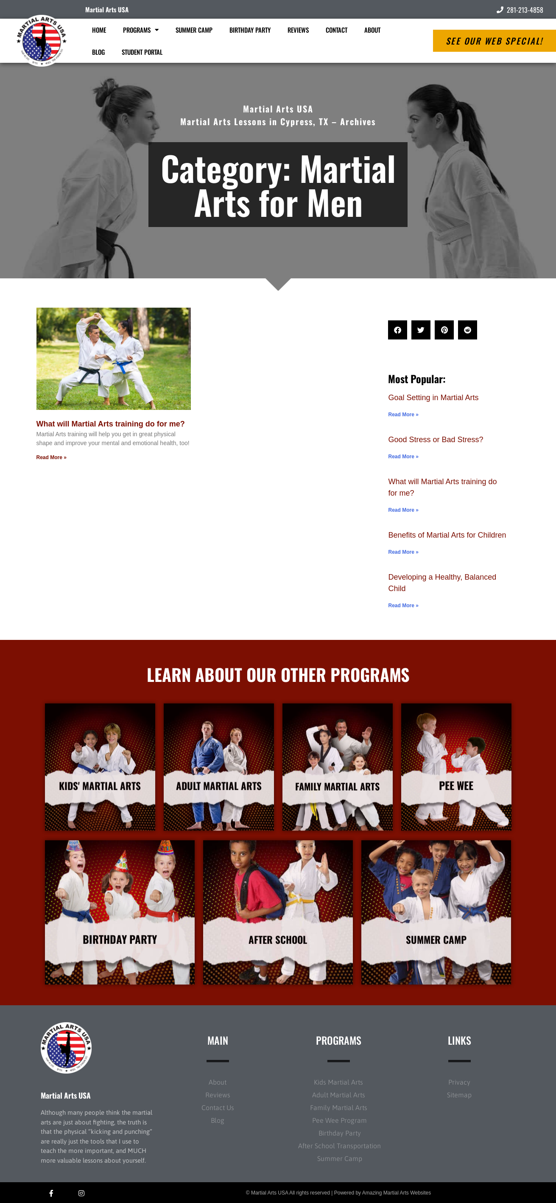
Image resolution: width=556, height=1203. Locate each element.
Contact (336, 29)
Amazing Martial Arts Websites (396, 1193)
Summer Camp (194, 29)
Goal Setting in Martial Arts (433, 397)
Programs (141, 29)
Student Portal (142, 51)
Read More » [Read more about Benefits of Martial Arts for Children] (403, 552)
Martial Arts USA (107, 9)
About (372, 29)
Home (99, 29)
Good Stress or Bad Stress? (435, 439)
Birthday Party (250, 29)
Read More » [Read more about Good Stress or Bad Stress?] (403, 457)
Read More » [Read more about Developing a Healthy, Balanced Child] (403, 606)
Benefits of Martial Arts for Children (447, 535)
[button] (397, 329)
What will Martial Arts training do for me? (110, 424)
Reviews (298, 29)
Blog (98, 51)
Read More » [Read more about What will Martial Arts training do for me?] (51, 457)
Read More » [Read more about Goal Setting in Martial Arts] (403, 415)
